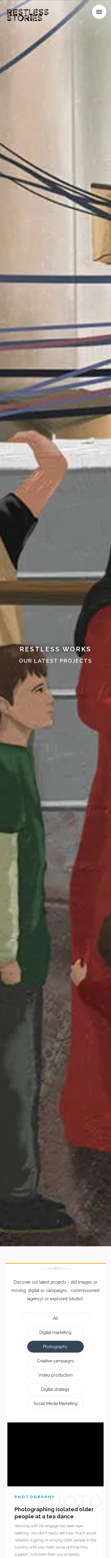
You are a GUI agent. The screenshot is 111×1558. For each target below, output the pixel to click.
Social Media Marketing (55, 1403)
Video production (55, 1375)
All (55, 1318)
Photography (55, 1346)
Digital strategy (55, 1389)
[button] (99, 12)
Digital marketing (55, 1332)
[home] (26, 13)
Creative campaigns (55, 1361)
